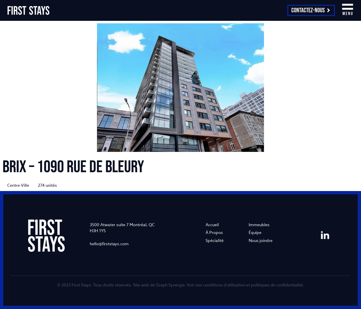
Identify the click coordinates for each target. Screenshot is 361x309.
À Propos (214, 232)
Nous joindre (261, 240)
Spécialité (215, 240)
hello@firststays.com (109, 243)
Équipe (255, 232)
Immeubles (259, 224)
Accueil (212, 224)
